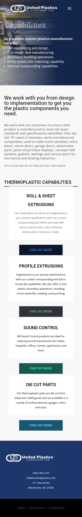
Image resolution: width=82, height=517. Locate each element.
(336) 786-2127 (41, 473)
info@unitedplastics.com (40, 478)
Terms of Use (37, 508)
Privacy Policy (57, 508)
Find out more (41, 250)
